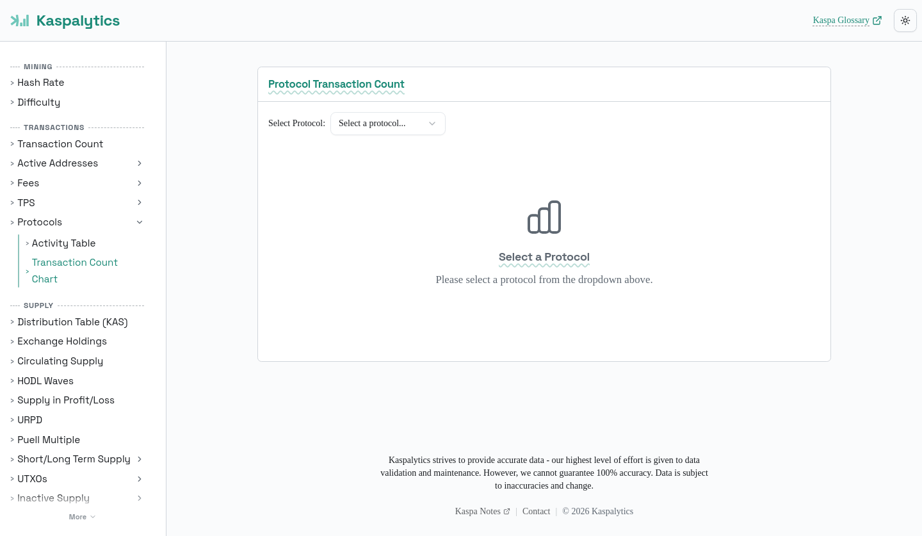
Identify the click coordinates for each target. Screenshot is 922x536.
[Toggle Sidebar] (166, 268)
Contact (536, 511)
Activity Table (64, 243)
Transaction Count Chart (75, 270)
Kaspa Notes (482, 511)
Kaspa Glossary (847, 20)
